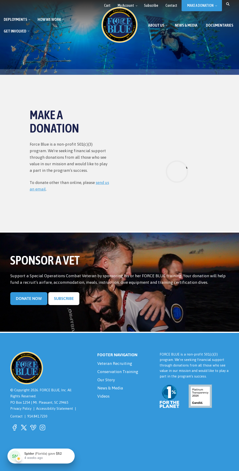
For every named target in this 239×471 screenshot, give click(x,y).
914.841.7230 (37, 416)
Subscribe (64, 298)
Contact (16, 416)
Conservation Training (117, 371)
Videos (103, 396)
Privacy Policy (21, 408)
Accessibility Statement (54, 408)
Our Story (106, 380)
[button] (228, 4)
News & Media (110, 388)
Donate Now (29, 298)
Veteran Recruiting (114, 363)
